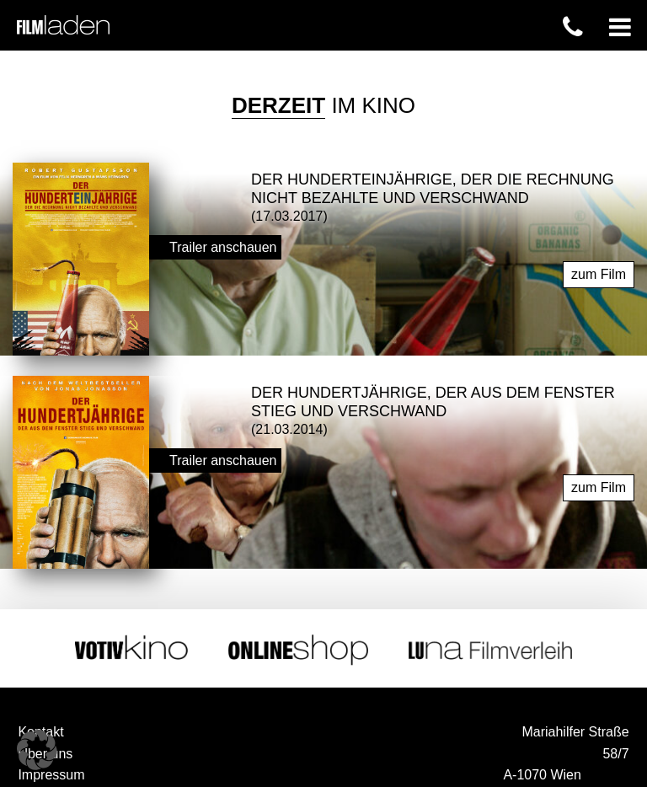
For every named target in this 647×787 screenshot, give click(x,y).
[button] (37, 750)
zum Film (598, 273)
